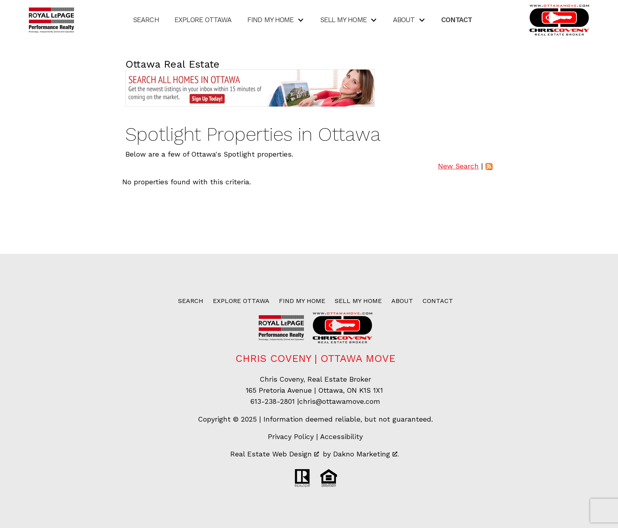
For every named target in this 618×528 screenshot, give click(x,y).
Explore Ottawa (202, 20)
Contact (456, 20)
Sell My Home (358, 301)
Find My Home (302, 301)
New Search (458, 166)
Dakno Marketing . (366, 454)
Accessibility (341, 437)
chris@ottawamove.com (339, 401)
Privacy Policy (291, 437)
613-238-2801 (272, 401)
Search (146, 20)
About (402, 301)
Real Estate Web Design (274, 454)
